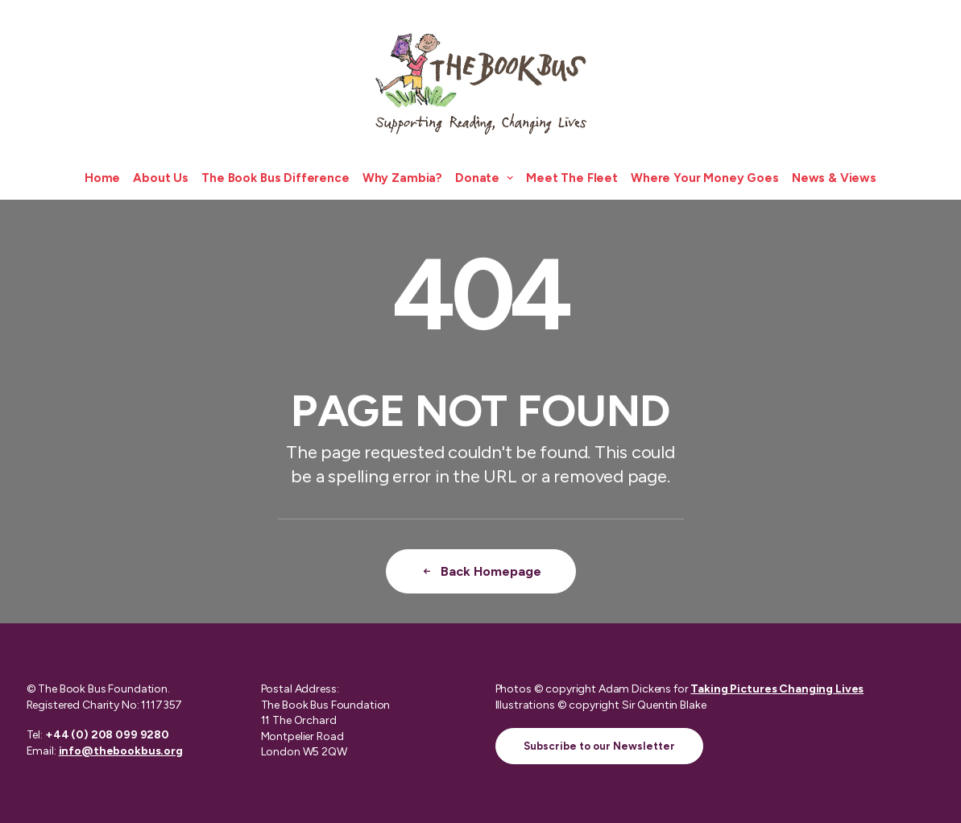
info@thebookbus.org (121, 751)
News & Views (834, 178)
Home (102, 178)
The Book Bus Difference (275, 178)
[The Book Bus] (481, 78)
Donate (484, 178)
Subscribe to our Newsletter (599, 746)
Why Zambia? (402, 178)
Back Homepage (480, 571)
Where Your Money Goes (705, 178)
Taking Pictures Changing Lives (777, 689)
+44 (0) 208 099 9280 (107, 735)
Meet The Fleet (572, 178)
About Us (160, 178)
